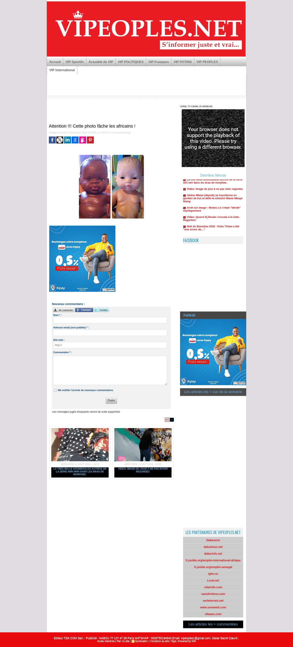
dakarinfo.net (213, 553)
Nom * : (57, 315)
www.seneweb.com (213, 607)
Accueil (55, 62)
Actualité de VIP (101, 62)
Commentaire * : (62, 352)
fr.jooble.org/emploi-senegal (213, 567)
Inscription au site (159, 641)
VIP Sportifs (75, 62)
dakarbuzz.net (213, 547)
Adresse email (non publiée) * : (71, 327)
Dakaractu (213, 540)
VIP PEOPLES (207, 62)
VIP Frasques (158, 62)
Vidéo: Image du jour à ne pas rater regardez (143, 470)
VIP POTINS (183, 62)
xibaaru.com (213, 614)
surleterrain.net (213, 600)
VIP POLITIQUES (131, 62)
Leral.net (213, 580)
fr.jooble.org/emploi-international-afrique (213, 560)
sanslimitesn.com (213, 594)
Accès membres (106, 641)
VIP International (62, 70)
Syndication (141, 641)
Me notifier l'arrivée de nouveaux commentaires (85, 390)
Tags (173, 641)
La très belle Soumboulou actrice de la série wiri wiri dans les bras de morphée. (79, 471)
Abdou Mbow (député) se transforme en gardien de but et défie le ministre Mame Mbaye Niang (213, 199)
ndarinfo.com (213, 587)
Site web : (59, 340)
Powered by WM (187, 641)
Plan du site (123, 641)
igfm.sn (213, 573)
